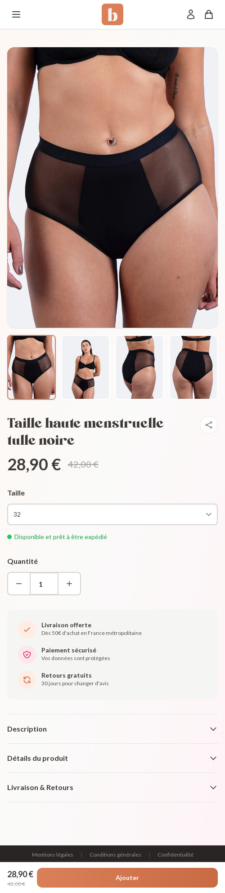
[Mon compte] (191, 14)
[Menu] (16, 14)
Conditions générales (115, 854)
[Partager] (209, 425)
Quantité (22, 561)
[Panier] (209, 14)
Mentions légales (52, 854)
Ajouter (127, 877)
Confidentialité (176, 854)
